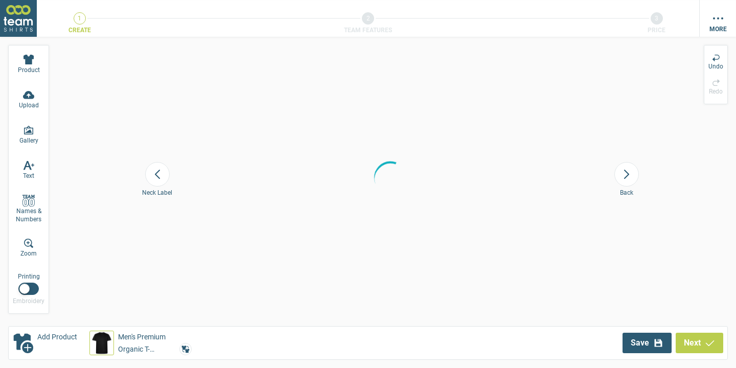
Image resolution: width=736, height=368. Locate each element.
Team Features (368, 30)
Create (79, 30)
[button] (140, 343)
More (718, 29)
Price (656, 30)
